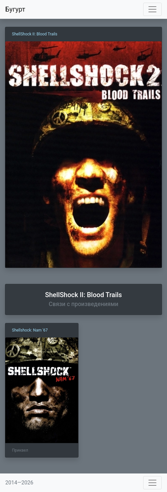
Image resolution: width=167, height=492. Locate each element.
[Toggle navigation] (152, 9)
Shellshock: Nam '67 (30, 330)
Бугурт (15, 9)
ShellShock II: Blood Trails (34, 34)
